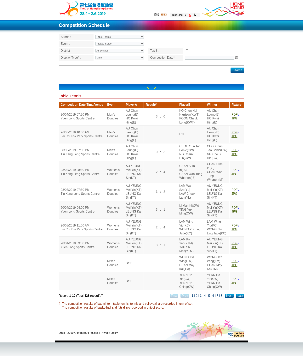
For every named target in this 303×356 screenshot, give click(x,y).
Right (155, 87)
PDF (234, 114)
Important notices (87, 332)
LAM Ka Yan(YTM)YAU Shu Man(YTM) (186, 245)
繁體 (156, 14)
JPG (234, 118)
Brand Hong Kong (223, 8)
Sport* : (66, 37)
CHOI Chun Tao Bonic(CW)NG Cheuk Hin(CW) (190, 152)
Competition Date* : (163, 57)
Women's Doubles (113, 171)
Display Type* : (71, 57)
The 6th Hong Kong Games (86, 8)
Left (148, 87)
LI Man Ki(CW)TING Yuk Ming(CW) (189, 209)
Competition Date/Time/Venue (82, 104)
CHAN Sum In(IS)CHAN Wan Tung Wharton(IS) (190, 171)
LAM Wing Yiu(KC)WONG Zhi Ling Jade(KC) (190, 227)
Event (111, 104)
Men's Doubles (112, 116)
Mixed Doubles (112, 263)
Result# (151, 104)
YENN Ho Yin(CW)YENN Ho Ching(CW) (186, 280)
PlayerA (131, 104)
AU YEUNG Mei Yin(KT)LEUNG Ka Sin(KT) (133, 171)
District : (66, 50)
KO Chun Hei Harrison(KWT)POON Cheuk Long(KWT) (189, 116)
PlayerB (185, 104)
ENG (164, 14)
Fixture (237, 104)
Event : (65, 43)
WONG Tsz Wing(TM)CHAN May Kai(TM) (186, 263)
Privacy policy (109, 332)
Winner (212, 104)
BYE (182, 134)
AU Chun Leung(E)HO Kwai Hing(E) (132, 116)
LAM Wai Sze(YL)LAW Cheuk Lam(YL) (187, 191)
